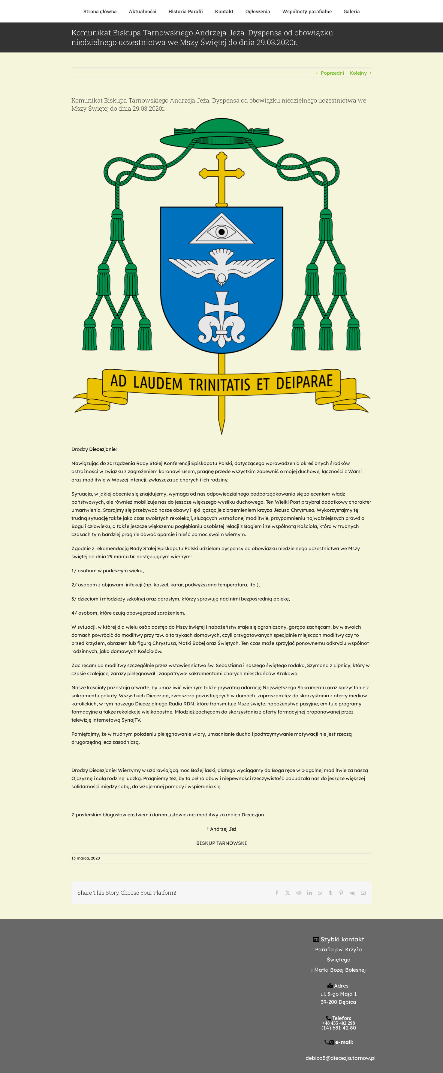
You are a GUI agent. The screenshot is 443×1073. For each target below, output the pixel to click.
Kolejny (358, 73)
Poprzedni (332, 73)
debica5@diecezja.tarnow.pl (340, 1058)
